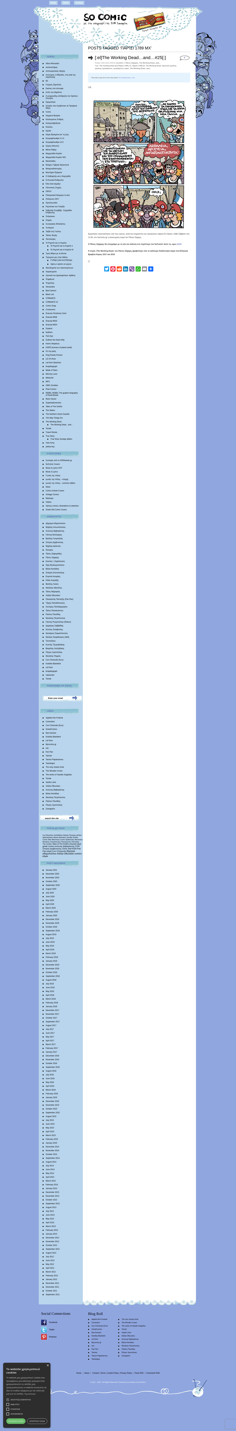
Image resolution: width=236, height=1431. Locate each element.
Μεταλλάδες (51, 161)
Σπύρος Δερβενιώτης (54, 542)
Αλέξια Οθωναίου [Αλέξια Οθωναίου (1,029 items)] (65, 853)
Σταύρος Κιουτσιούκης (55, 573)
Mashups (49, 498)
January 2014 (51, 1188)
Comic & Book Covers (55, 491)
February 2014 (52, 1185)
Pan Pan (49, 752)
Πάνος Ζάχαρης (52, 557)
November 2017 (52, 1014)
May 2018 (50, 991)
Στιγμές (49, 220)
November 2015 (52, 1105)
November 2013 (52, 1196)
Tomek (48, 428)
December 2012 (52, 1238)
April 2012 (50, 1268)
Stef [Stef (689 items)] (70, 848)
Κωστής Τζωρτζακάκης (55, 645)
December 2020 (52, 874)
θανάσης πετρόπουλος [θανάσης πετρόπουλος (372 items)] (52, 842)
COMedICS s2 (52, 302)
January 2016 (51, 1097)
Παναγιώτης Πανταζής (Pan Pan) (59, 599)
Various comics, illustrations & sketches (62, 506)
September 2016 (53, 1067)
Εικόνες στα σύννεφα (54, 88)
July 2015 (50, 1120)
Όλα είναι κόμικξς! (53, 184)
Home (53, 3)
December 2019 (52, 919)
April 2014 (50, 1177)
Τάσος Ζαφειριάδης (54, 554)
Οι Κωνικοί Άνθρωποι (54, 180)
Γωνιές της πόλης (53, 475)
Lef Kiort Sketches (53, 363)
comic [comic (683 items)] (64, 848)
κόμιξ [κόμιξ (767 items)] (49, 851)
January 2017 (51, 1052)
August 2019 (51, 934)
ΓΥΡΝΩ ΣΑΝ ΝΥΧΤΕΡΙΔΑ (61, 260)
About (66, 3)
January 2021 (51, 870)
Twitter (52, 1330)
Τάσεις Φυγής (51, 235)
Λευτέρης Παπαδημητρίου (56, 607)
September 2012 (53, 1249)
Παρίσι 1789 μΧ (138, 66)
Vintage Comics (52, 494)
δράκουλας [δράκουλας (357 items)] (70, 840)
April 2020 (50, 904)
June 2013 (50, 1215)
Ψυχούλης (50, 283)
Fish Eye (49, 336)
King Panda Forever (54, 355)
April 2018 (50, 995)
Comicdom (50, 721)
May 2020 (50, 900)
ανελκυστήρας (52, 67)
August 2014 (51, 1162)
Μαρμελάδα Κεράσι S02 (56, 157)
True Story (50, 436)
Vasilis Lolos (51, 782)
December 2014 (52, 1147)
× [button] (47, 1365)
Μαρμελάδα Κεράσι (54, 153)
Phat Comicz (51, 389)
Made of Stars (52, 370)
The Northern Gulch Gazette (57, 414)
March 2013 (51, 1226)
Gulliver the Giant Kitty (55, 340)
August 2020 (51, 889)
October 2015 (51, 1109)
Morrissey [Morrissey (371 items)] (79, 840)
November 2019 (52, 923)
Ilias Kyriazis (51, 733)
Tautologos (50, 763)
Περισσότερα (30, 1394)
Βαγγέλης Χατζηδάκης (55, 648)
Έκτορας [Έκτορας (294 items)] (72, 835)
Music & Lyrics (52, 472)
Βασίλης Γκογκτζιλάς (54, 538)
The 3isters (50, 410)
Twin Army (50, 443)
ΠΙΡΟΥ (49, 191)
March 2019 (51, 953)
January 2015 (51, 1143)
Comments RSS (153, 1373)
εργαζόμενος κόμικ (121, 68)
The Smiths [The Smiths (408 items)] (47, 844)
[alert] (26, 1395)
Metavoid (49, 378)
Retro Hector (51, 399)
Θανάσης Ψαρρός (53, 656)
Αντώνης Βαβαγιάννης (55, 531)
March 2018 (51, 999)
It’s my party (51, 351)
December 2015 (52, 1101)
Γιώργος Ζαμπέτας (53, 85)
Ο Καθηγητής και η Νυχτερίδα (58, 176)
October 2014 (51, 1154)
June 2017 (50, 1033)
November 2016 (52, 1059)
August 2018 (51, 980)
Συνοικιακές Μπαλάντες (55, 224)
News (48, 487)
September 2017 (53, 1022)
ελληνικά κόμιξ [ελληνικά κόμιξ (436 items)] (75, 844)
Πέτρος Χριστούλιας (54, 652)
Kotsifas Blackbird (53, 664)
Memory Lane (51, 374)
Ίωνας (48, 112)
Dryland (49, 328)
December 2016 (52, 1056)
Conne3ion (141, 1382)
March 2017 (51, 1044)
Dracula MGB (51, 317)
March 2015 (51, 1135)
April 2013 (50, 1222)
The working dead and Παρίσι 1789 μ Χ (115, 66)
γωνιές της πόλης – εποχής (57, 479)
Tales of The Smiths (54, 406)
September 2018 (53, 976)
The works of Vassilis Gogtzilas (59, 775)
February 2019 (52, 957)
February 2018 (52, 1003)
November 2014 (52, 1150)
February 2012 (52, 1275)
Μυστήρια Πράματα (54, 172)
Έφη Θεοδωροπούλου (55, 565)
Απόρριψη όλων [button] (37, 1421)
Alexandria (50, 287)
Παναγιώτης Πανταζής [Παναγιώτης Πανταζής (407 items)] (70, 842)
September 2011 (53, 1294)
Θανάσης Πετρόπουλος (55, 618)
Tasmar (49, 756)
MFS (48, 381)
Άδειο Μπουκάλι (52, 63)
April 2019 (50, 950)
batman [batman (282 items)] (66, 835)
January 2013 (51, 1234)
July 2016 (50, 1075)
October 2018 (51, 972)
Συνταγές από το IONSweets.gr (59, 460)
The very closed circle (55, 767)
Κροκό (48, 131)
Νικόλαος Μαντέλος (54, 588)
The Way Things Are (54, 418)
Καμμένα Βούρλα (53, 115)
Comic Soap (51, 306)
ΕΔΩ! (179, 244)
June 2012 (50, 1260)
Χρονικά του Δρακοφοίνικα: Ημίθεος (60, 275)
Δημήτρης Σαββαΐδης (54, 626)
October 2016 (51, 1063)
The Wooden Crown (54, 771)
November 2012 (52, 1241)
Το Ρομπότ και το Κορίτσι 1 (61, 246)
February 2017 (52, 1048)
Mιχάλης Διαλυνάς (53, 546)
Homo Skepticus (52, 344)
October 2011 (51, 1291)
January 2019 (51, 961)
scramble (131, 1382)
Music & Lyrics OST (54, 468)
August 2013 (51, 1207)
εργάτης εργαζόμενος (103, 68)
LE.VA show (51, 359)
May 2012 (50, 1264)
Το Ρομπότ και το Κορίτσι (56, 243)
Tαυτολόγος (51, 641)
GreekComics (51, 729)
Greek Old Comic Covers (56, 510)
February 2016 (52, 1094)
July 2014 (50, 1166)
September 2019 (53, 931)
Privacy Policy (126, 1373)
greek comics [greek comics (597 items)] (48, 846)
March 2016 (51, 1090)
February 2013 (52, 1230)
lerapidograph (51, 366)
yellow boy (50, 447)
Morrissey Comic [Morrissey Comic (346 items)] (58, 840)
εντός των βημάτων (54, 92)
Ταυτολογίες (51, 239)
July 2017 (50, 1029)
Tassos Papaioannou (54, 759)
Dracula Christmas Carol (56, 313)
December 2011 (52, 1283)
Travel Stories (51, 432)
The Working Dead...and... (149, 63)
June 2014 (50, 1169)
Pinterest (52, 1337)
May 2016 (50, 1082)
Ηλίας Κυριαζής (52, 580)
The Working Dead (53, 422)
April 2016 (50, 1086)
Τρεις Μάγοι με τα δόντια (56, 253)
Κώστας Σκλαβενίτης (54, 629)
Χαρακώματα (51, 272)
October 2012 (51, 1245)
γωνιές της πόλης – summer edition (60, 483)
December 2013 (52, 1192)
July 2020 (50, 893)
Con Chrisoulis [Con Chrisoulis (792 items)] (59, 851)
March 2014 (51, 1181)
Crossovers (50, 309)
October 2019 (51, 927)
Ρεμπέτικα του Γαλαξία (55, 206)
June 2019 (50, 942)
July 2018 (50, 984)
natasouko (50, 675)
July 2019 (50, 938)
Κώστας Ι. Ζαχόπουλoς (55, 561)
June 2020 (50, 896)
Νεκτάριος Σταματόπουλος (57, 633)
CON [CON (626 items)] (77, 846)
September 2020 (53, 885)
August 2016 (51, 1071)
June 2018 (50, 987)
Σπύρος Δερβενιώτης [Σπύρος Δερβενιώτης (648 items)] (52, 848)
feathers (49, 332)
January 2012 (51, 1279)
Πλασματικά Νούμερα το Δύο (58, 195)
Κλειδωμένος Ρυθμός (54, 119)
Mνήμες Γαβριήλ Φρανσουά (57, 165)
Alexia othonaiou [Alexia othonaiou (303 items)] (59, 837)
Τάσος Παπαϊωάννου (54, 610)
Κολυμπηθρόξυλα (53, 123)
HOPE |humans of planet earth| (59, 347)
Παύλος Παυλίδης (53, 614)
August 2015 (51, 1116)
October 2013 (51, 1200)
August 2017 (51, 1025)
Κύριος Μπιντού (52, 146)
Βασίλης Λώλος (52, 584)
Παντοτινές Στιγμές (53, 188)
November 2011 (52, 1287)
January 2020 (51, 915)
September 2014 (53, 1158)
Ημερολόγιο (50, 102)
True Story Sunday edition (61, 439)
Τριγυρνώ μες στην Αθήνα (56, 257)
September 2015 (53, 1113)
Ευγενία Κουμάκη (53, 576)
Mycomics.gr (51, 744)
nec (47, 748)
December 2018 (52, 965)
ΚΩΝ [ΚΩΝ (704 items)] (74, 848)
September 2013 (53, 1203)
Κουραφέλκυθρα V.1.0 (55, 138)
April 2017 (50, 1040)
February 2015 (52, 1139)
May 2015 (50, 1128)
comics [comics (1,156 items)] (78, 853)
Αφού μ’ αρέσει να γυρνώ (61, 264)
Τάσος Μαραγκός (53, 591)
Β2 (47, 81)
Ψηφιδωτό (50, 279)
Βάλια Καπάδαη (52, 569)
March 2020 (51, 908)
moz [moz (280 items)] (44, 835)
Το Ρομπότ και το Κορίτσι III (61, 250)
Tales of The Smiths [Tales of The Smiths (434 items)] (60, 844)
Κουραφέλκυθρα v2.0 (54, 142)
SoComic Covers (53, 464)
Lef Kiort (49, 667)
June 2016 (50, 1078)
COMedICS (50, 298)
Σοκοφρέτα (50, 809)
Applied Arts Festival (54, 718)
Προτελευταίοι (51, 203)
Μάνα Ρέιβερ (51, 150)
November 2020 (52, 878)
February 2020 (52, 912)
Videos (48, 502)
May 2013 (50, 1219)
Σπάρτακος (50, 216)
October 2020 (51, 881)
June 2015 (50, 1124)
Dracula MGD (51, 321)
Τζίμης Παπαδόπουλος (55, 603)
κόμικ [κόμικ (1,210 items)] (45, 856)
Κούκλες (49, 127)
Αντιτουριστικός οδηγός (55, 71)
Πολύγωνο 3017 (52, 199)
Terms (103, 1373)
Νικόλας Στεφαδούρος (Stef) (57, 637)
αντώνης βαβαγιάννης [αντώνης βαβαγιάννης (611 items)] (64, 846)
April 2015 (50, 1131)
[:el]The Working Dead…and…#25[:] (130, 57)
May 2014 (50, 1173)
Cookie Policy (113, 1373)
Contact (79, 3)
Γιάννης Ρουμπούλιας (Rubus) (58, 622)
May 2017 (50, 1037)
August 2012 (51, 1253)
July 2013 (50, 1211)
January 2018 (51, 1006)
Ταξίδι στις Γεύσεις (53, 231)
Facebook (53, 1322)
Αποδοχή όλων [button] (16, 1421)
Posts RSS (139, 1373)
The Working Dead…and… (61, 425)
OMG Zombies (52, 385)
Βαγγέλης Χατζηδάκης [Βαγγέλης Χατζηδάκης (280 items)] (54, 835)
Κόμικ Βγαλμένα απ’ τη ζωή (57, 134)
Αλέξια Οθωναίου (53, 595)
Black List (50, 294)
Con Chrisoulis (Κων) (54, 660)
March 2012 (51, 1272)
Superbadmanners (53, 403)
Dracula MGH (51, 325)
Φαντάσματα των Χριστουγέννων (59, 268)
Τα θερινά (50, 228)
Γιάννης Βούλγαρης (54, 535)
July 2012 (50, 1257)
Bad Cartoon (51, 290)
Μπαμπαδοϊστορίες (54, 169)
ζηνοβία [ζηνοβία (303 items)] (69, 837)
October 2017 (51, 1018)
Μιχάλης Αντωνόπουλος (56, 527)
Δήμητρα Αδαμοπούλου (55, 523)
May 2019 (50, 946)
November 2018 (52, 968)
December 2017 (52, 1010)
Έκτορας (49, 550)
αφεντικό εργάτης (169, 66)
